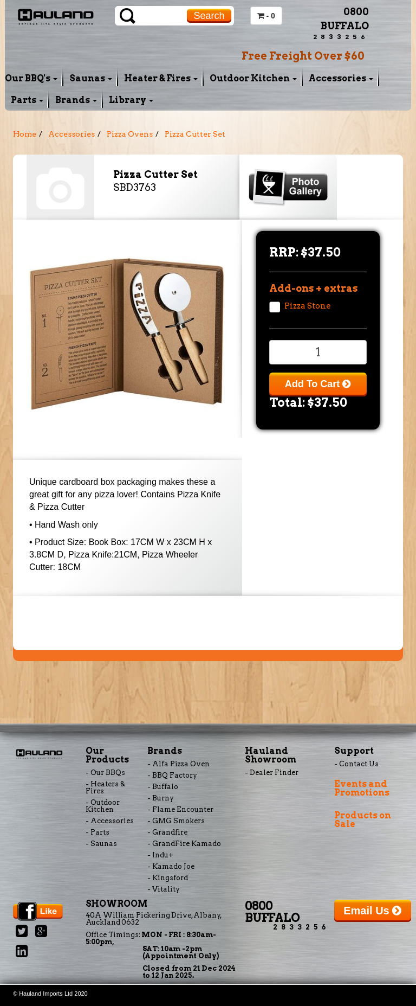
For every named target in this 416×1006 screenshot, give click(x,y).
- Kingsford (167, 878)
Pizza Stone (307, 306)
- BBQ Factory (172, 775)
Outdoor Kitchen (253, 78)
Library (131, 100)
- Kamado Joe (170, 866)
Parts (27, 100)
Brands (76, 100)
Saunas (90, 78)
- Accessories (110, 821)
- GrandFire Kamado (184, 844)
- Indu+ (160, 855)
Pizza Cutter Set (195, 134)
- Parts (97, 832)
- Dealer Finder (271, 772)
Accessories (341, 78)
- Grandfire (167, 832)
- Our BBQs (105, 772)
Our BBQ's (31, 78)
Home (24, 134)
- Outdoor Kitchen (103, 805)
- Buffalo (162, 787)
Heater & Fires (161, 78)
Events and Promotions (361, 788)
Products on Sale (362, 819)
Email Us (372, 911)
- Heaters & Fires (105, 787)
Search (208, 15)
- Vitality (163, 889)
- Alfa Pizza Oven (178, 764)
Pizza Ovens (130, 134)
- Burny (160, 798)
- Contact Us (356, 764)
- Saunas (101, 844)
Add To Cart (318, 384)
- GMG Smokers (176, 821)
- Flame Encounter (180, 809)
